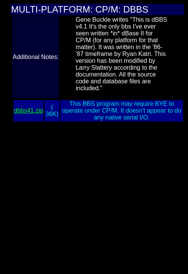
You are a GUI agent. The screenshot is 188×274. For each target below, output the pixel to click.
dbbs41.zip (28, 110)
